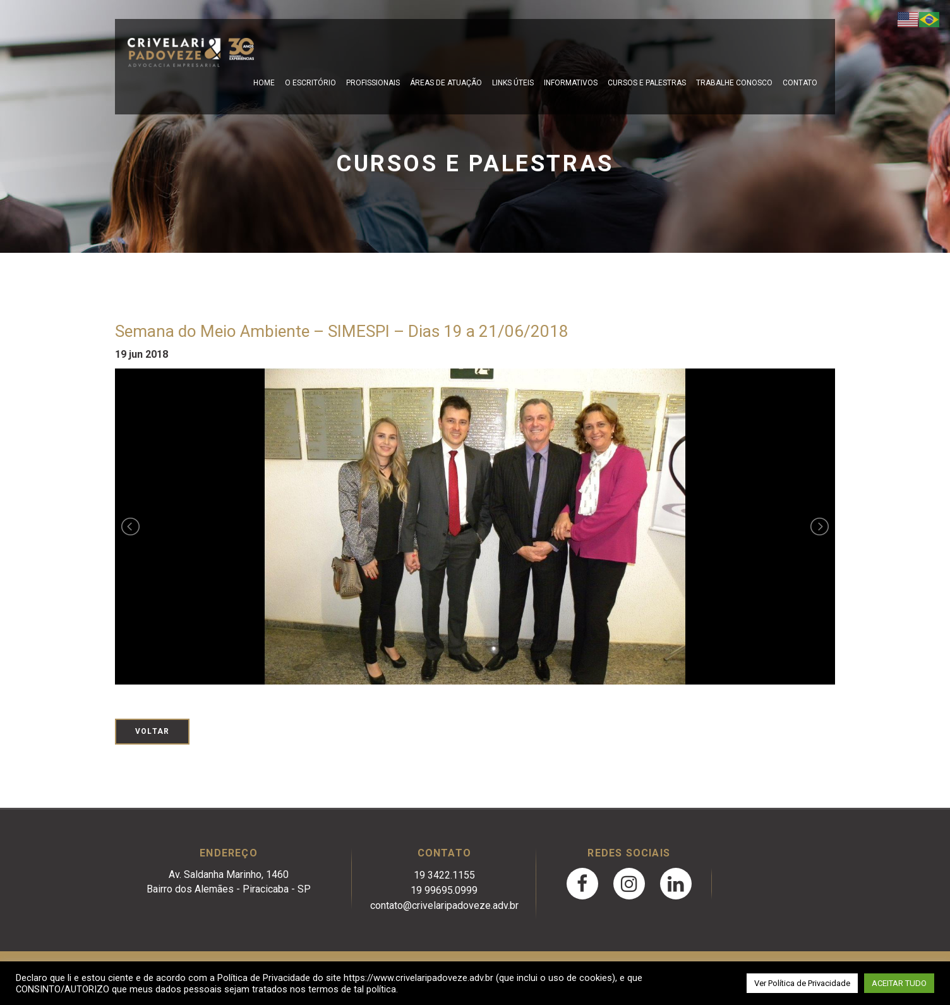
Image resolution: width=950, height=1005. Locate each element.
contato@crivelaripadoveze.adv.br (444, 905)
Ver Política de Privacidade (802, 983)
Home (264, 82)
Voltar (152, 731)
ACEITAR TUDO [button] (899, 983)
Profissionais (373, 82)
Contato (800, 82)
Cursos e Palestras (647, 82)
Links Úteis (513, 82)
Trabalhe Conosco (734, 82)
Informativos (571, 82)
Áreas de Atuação (446, 82)
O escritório (310, 82)
